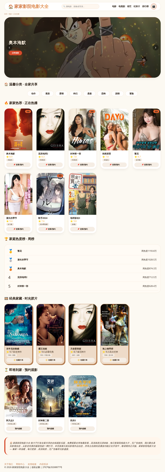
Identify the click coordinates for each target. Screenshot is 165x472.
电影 (114, 6)
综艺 (129, 6)
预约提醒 (18, 429)
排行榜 (145, 6)
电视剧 (122, 6)
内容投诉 (43, 464)
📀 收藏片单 (18, 360)
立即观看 (15, 53)
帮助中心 (20, 464)
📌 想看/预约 (18, 165)
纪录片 (137, 6)
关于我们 (8, 464)
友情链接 (32, 464)
